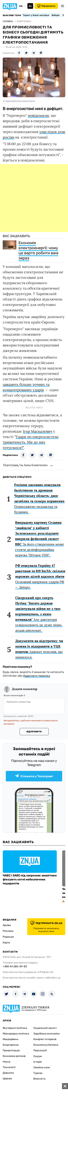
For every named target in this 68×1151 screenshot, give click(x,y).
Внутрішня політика (15, 1028)
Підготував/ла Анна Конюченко (25, 465)
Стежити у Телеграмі (34, 776)
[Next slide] (62, 15)
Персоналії (40, 1050)
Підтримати (46, 6)
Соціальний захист (45, 1028)
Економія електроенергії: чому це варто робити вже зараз (38, 250)
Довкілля (8, 1072)
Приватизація (11, 1050)
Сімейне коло (41, 1067)
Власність (39, 1078)
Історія (37, 1061)
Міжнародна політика (16, 1033)
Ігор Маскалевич (37, 431)
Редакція (8, 936)
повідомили (38, 115)
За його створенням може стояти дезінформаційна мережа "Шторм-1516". (39, 538)
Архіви (7, 925)
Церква (7, 1078)
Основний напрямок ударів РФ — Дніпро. (40, 576)
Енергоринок (11, 1044)
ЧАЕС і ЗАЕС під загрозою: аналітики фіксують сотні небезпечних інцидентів (30, 879)
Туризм (37, 1073)
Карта (6, 942)
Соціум (37, 1056)
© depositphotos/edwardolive (19, 101)
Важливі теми (12, 15)
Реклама (8, 931)
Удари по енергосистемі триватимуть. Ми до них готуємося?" (31, 442)
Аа (30, 6)
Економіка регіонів (14, 1056)
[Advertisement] (34, 198)
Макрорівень (10, 1039)
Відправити (34, 731)
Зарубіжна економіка (46, 1033)
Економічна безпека (45, 1044)
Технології (9, 1067)
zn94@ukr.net (45, 972)
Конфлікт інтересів (44, 1039)
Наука (6, 1061)
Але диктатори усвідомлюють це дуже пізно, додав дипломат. (38, 614)
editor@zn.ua (52, 977)
